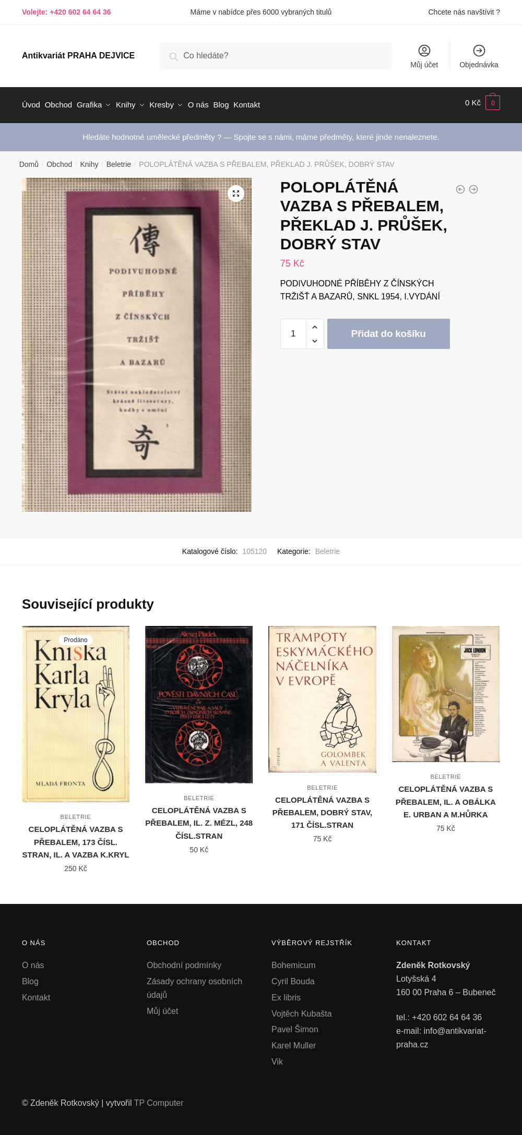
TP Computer (159, 1098)
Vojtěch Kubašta (301, 1008)
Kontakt (36, 992)
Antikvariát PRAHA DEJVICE (78, 55)
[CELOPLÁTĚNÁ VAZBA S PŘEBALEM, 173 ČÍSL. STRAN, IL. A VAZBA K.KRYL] (75, 709)
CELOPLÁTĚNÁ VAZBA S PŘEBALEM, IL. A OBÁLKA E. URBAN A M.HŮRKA (446, 797)
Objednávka (479, 56)
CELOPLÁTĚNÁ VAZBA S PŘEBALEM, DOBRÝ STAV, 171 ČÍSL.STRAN (322, 807)
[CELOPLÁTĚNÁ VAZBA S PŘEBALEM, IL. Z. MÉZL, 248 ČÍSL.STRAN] (199, 700)
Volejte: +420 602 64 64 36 (66, 12)
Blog (30, 976)
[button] (236, 188)
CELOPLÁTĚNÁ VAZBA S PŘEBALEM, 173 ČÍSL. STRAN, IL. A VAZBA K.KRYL (75, 837)
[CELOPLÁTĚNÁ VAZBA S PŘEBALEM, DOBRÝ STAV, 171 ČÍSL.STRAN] (322, 694)
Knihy (89, 159)
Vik (277, 1057)
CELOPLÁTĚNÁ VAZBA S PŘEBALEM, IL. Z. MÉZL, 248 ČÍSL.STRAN (199, 818)
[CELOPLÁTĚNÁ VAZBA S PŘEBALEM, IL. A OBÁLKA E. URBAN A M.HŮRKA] (446, 689)
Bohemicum (293, 960)
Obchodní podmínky (184, 960)
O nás (33, 960)
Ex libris (286, 992)
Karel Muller (293, 1040)
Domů (29, 159)
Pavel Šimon (294, 1024)
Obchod (59, 159)
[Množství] (293, 329)
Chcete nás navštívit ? (464, 12)
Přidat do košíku (388, 328)
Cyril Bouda (293, 976)
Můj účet (424, 56)
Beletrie (118, 159)
